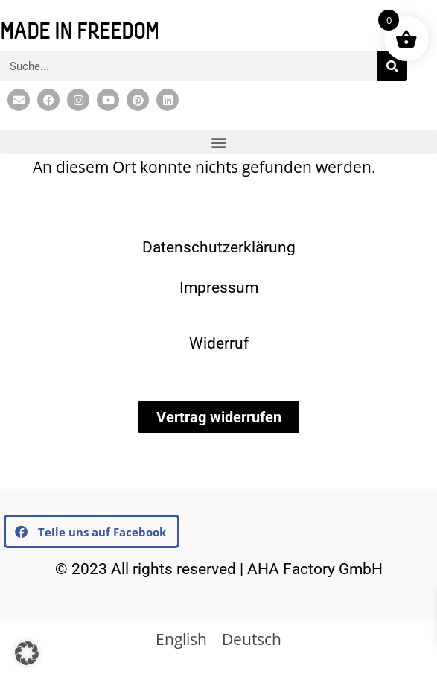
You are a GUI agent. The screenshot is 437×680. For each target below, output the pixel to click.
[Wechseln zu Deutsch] (251, 639)
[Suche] (392, 66)
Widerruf (219, 343)
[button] (218, 142)
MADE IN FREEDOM (79, 33)
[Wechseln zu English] (181, 639)
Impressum (218, 287)
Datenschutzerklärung (219, 247)
